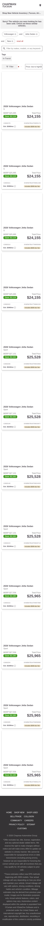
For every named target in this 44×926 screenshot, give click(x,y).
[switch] (7, 59)
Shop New (19, 819)
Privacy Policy (16, 832)
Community (17, 828)
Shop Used (32, 819)
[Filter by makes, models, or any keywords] (22, 49)
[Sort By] (33, 67)
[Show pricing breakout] (9, 128)
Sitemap (31, 832)
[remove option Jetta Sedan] (32, 35)
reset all (20, 42)
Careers (29, 828)
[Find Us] (40, 5)
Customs (22, 836)
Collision (29, 823)
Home (9, 819)
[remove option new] (10, 42)
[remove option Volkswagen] (10, 35)
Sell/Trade (16, 823)
